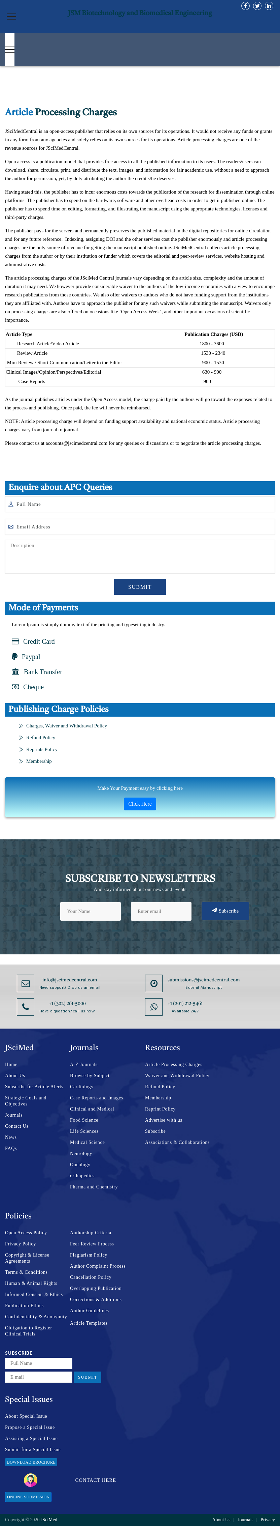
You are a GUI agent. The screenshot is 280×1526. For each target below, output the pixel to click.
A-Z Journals (84, 1064)
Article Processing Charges (173, 1064)
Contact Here (70, 1480)
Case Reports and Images (96, 1097)
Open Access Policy (26, 1232)
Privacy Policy (20, 1243)
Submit (140, 587)
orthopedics (82, 1175)
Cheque (28, 687)
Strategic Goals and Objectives (25, 1100)
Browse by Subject (90, 1075)
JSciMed (49, 1519)
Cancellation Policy (90, 1277)
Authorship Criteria (90, 1232)
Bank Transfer (37, 671)
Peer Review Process (92, 1243)
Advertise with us (163, 1120)
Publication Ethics (24, 1305)
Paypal (26, 656)
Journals (14, 1115)
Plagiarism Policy (88, 1255)
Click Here (140, 804)
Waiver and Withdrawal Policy (177, 1075)
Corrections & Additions (96, 1299)
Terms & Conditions (26, 1272)
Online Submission (28, 1497)
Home (11, 1064)
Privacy (267, 1519)
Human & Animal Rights (31, 1283)
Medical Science (87, 1142)
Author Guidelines (89, 1310)
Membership (35, 761)
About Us (15, 1075)
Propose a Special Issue (30, 1427)
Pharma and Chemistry (94, 1186)
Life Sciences (84, 1131)
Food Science (84, 1120)
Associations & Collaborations (177, 1142)
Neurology (81, 1153)
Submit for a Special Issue (33, 1449)
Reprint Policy (160, 1109)
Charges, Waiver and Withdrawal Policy (63, 725)
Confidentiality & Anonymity (36, 1316)
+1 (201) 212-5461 (185, 1003)
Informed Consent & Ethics (34, 1294)
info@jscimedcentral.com (69, 980)
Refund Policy (37, 737)
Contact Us (17, 1126)
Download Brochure (31, 1462)
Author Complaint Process (98, 1266)
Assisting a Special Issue (31, 1438)
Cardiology (82, 1086)
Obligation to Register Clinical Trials (28, 1330)
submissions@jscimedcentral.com (204, 980)
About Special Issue (26, 1416)
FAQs (11, 1148)
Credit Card (33, 641)
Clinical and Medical (92, 1109)
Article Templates (88, 1323)
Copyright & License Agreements (27, 1258)
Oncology (80, 1164)
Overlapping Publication (95, 1288)
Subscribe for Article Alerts (34, 1086)
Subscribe (225, 911)
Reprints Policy (38, 749)
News (11, 1137)
